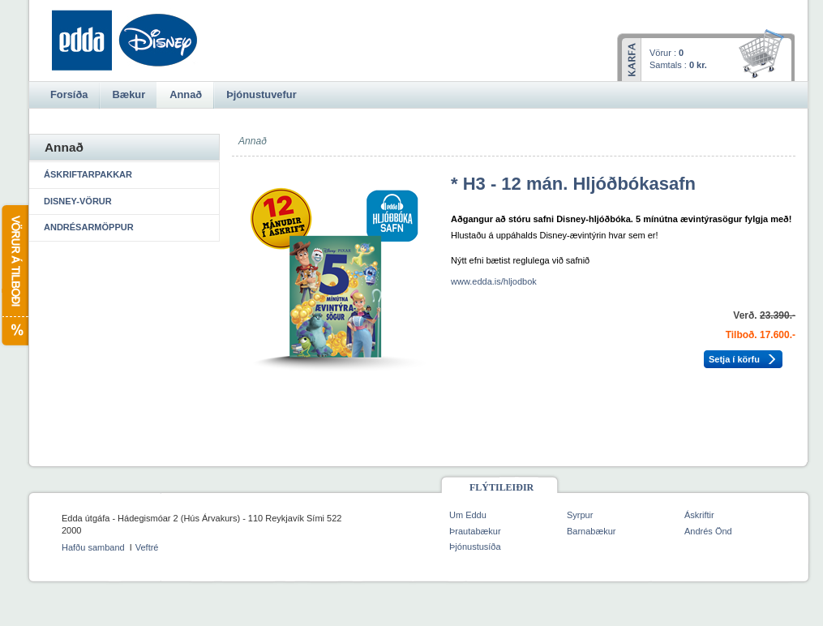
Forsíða (69, 94)
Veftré (147, 547)
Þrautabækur (475, 531)
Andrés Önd (708, 531)
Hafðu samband (93, 547)
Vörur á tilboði (14, 275)
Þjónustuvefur (261, 94)
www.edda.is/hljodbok (494, 281)
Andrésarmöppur (89, 227)
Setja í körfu (734, 359)
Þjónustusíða (475, 546)
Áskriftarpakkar (88, 174)
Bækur (128, 94)
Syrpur (580, 515)
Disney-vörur (78, 201)
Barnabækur (591, 531)
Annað (185, 94)
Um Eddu (468, 515)
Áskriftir (699, 515)
